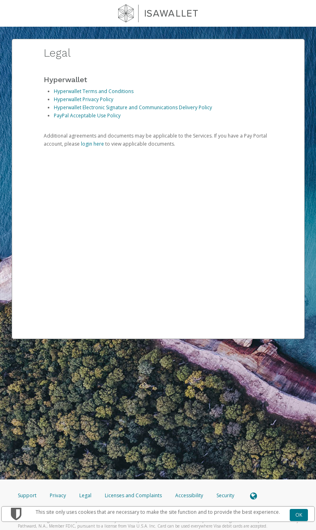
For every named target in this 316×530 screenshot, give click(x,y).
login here (92, 143)
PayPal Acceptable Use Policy (87, 115)
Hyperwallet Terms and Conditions (94, 91)
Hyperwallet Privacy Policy (83, 99)
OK (298, 514)
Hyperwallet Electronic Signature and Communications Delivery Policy (133, 107)
